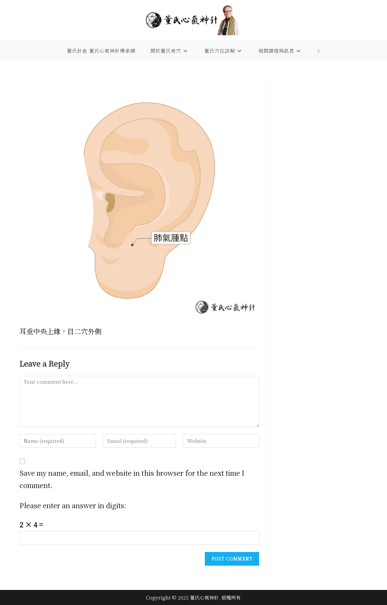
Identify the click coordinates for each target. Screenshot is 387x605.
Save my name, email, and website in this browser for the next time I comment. (131, 479)
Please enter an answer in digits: (72, 505)
